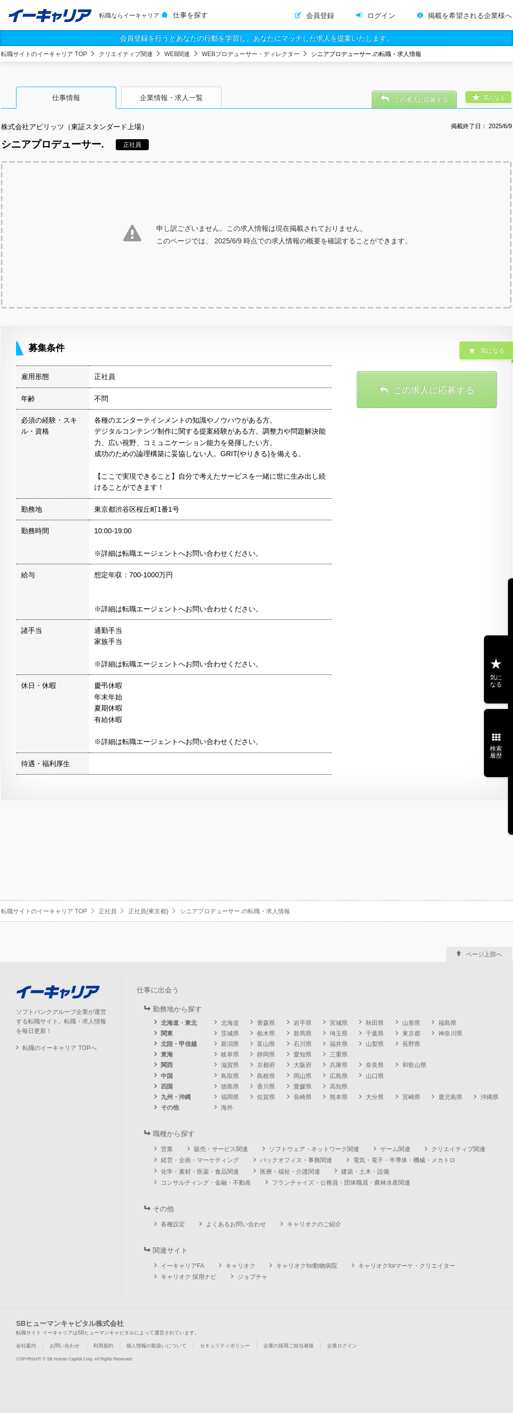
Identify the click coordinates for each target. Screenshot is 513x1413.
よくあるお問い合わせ (236, 1224)
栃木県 (266, 1033)
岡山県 (303, 1076)
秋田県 (375, 1022)
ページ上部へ (484, 954)
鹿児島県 (450, 1097)
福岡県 (230, 1097)
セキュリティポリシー (225, 1345)
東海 (167, 1054)
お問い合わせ (65, 1345)
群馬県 (303, 1033)
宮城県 (339, 1022)
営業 (167, 1149)
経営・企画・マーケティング (200, 1160)
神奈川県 (450, 1033)
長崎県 (303, 1097)
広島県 (339, 1076)
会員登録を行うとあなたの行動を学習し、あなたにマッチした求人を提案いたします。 (256, 38)
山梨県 (375, 1043)
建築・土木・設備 (365, 1171)
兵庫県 (339, 1065)
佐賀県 (266, 1097)
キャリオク (240, 1265)
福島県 (447, 1022)
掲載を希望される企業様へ (470, 16)
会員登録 (320, 16)
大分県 (375, 1097)
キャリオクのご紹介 (314, 1224)
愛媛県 (303, 1086)
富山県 (266, 1043)
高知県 (339, 1086)
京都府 (266, 1065)
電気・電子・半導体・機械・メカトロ (404, 1160)
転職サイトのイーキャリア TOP (44, 54)
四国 (167, 1086)
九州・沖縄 (176, 1097)
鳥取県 (230, 1076)
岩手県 (303, 1022)
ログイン (381, 16)
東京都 (411, 1033)
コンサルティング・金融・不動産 (206, 1182)
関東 (167, 1033)
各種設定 (173, 1224)
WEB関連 (177, 54)
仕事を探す (190, 15)
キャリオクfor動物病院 (306, 1265)
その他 (170, 1107)
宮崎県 (411, 1097)
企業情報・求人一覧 (171, 98)
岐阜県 (230, 1054)
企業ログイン (342, 1345)
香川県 (266, 1086)
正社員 (108, 911)
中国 (167, 1076)
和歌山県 (414, 1065)
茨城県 (230, 1033)
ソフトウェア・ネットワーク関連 (314, 1149)
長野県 (411, 1043)
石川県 (303, 1043)
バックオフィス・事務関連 (296, 1160)
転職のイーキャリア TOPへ (60, 1047)
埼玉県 (339, 1033)
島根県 (266, 1076)
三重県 (339, 1054)
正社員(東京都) (148, 911)
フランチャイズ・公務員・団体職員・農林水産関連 (341, 1182)
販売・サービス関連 (221, 1149)
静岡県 (266, 1054)
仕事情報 (66, 98)
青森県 (266, 1022)
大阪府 (303, 1065)
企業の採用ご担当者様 (289, 1345)
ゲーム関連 (395, 1149)
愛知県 (303, 1054)
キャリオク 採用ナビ (188, 1276)
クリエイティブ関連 (126, 54)
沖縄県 (489, 1097)
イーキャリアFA (182, 1265)
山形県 (411, 1022)
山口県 (375, 1076)
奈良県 (375, 1065)
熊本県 (339, 1097)
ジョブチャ (252, 1276)
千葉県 (375, 1033)
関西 (167, 1065)
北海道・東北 (179, 1022)
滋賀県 (230, 1065)
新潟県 (230, 1043)
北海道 (230, 1022)
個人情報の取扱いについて (156, 1345)
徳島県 (230, 1086)
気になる (496, 681)
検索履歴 (496, 752)
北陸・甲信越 (179, 1043)
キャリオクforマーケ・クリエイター (406, 1265)
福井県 (339, 1043)
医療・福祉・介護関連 (290, 1171)
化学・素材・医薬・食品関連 (200, 1171)
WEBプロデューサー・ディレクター (251, 54)
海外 (227, 1107)
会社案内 (26, 1345)
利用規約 (103, 1345)
